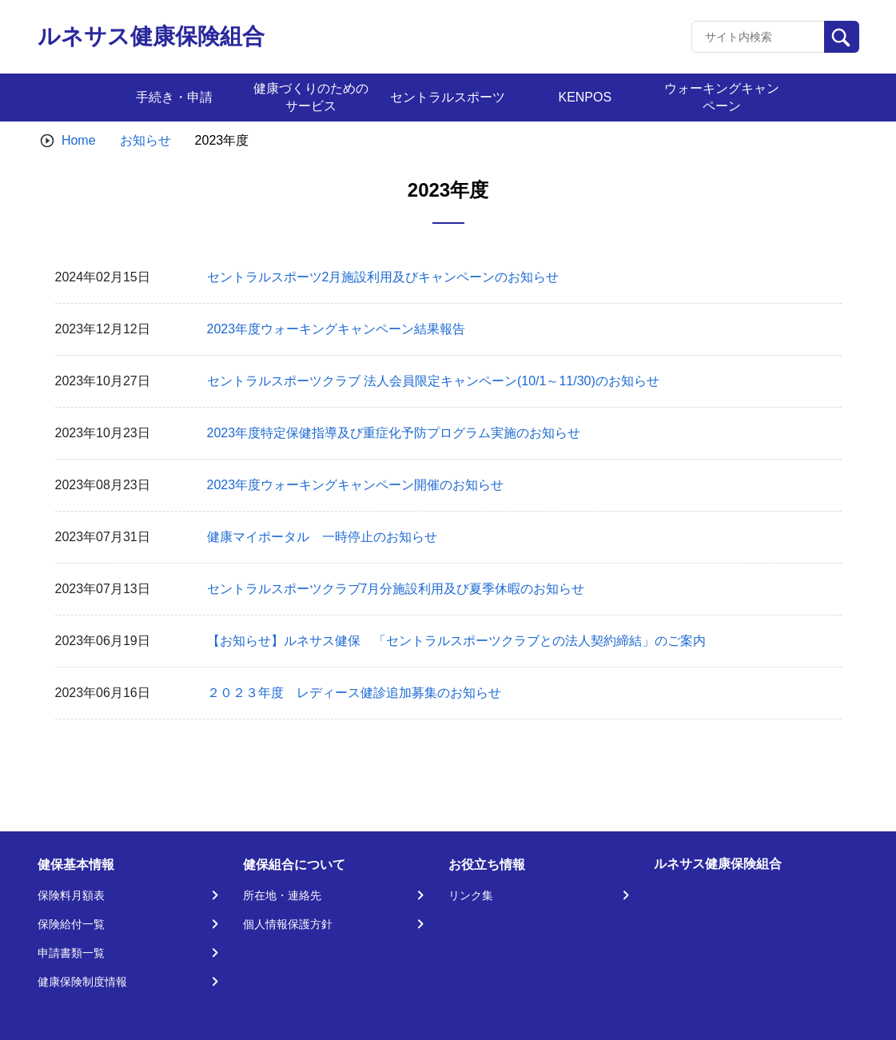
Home (79, 140)
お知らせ (145, 140)
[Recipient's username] (758, 37)
